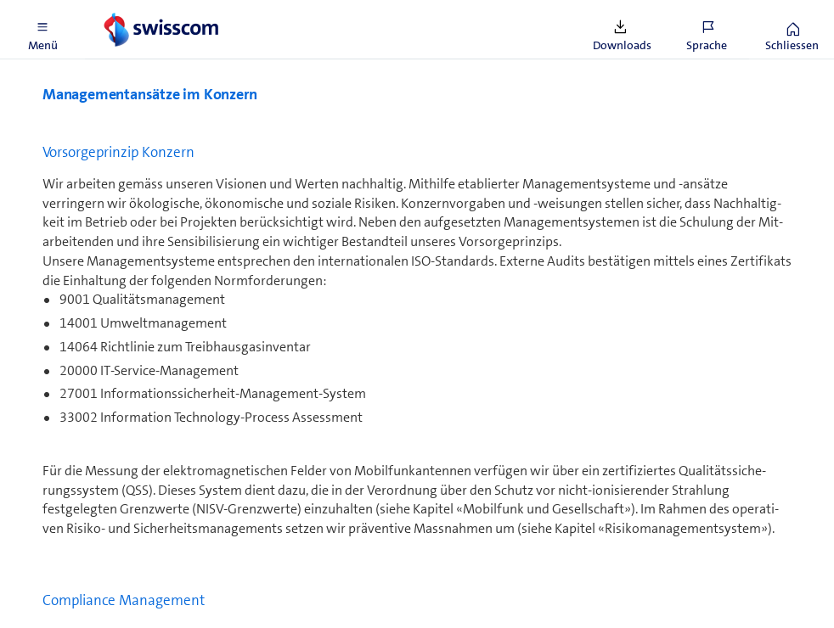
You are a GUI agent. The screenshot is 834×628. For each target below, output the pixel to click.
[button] (42, 29)
